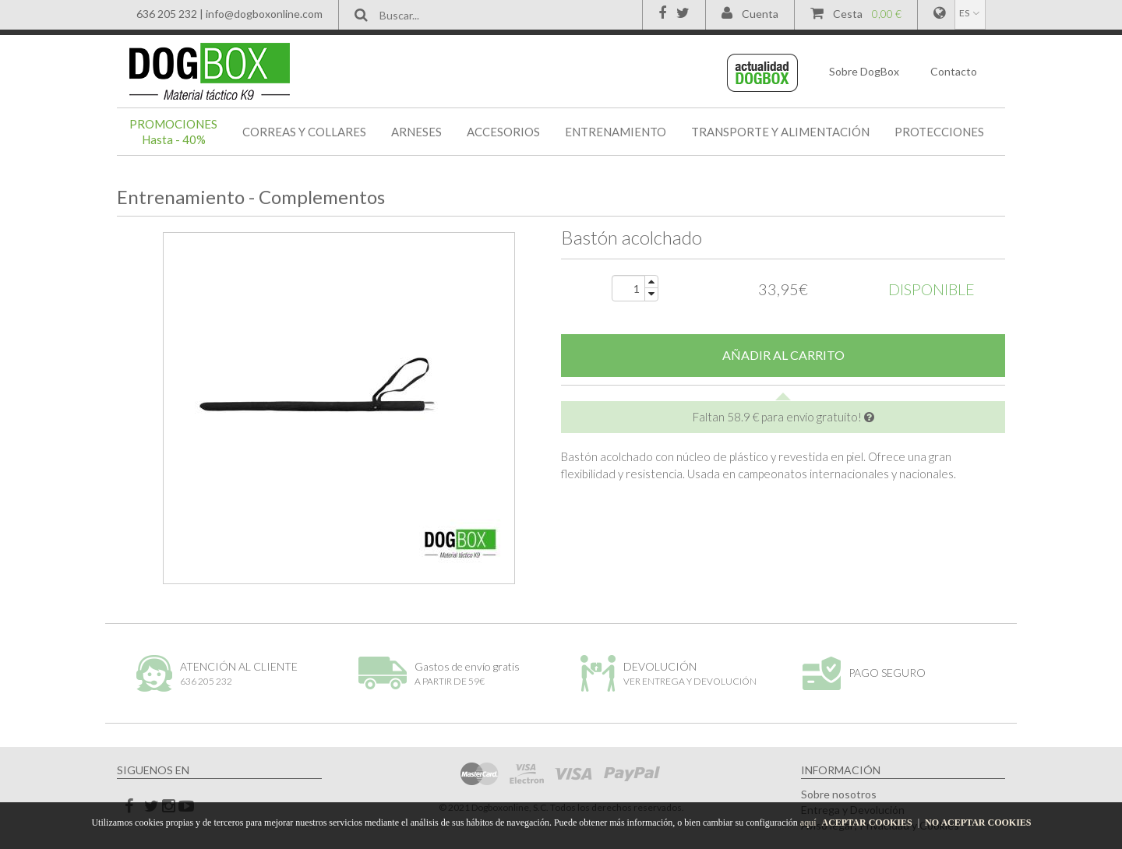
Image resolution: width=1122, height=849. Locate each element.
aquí (808, 822)
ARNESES (416, 132)
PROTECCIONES (939, 132)
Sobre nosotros (839, 794)
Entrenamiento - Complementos (251, 196)
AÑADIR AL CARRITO (783, 354)
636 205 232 (166, 13)
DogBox (864, 71)
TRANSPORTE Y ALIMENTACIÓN (780, 132)
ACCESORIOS (503, 132)
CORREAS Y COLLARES (304, 132)
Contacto (953, 71)
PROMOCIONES (173, 132)
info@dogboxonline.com (264, 13)
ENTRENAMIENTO (615, 132)
